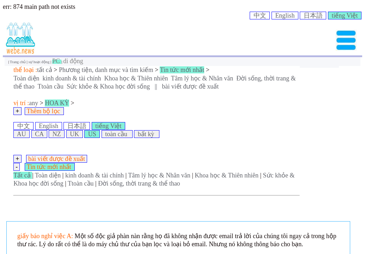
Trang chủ (18, 62)
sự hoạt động (39, 62)
